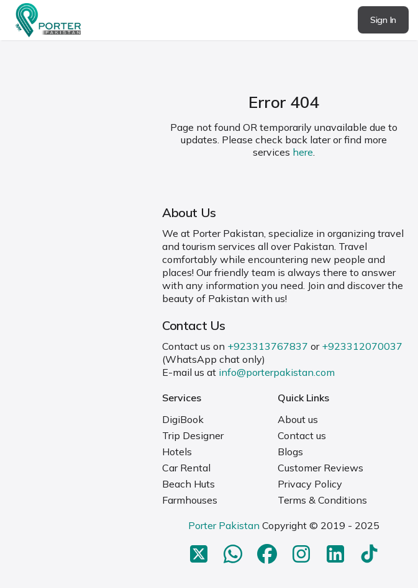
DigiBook (183, 419)
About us (298, 419)
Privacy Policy (310, 484)
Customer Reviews (320, 467)
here (303, 152)
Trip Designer (193, 435)
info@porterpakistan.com (277, 372)
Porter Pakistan (224, 525)
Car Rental (186, 467)
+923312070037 (362, 346)
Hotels (177, 451)
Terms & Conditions (322, 500)
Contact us (302, 435)
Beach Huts (188, 484)
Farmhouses (189, 500)
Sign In (383, 19)
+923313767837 (267, 346)
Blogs (290, 451)
